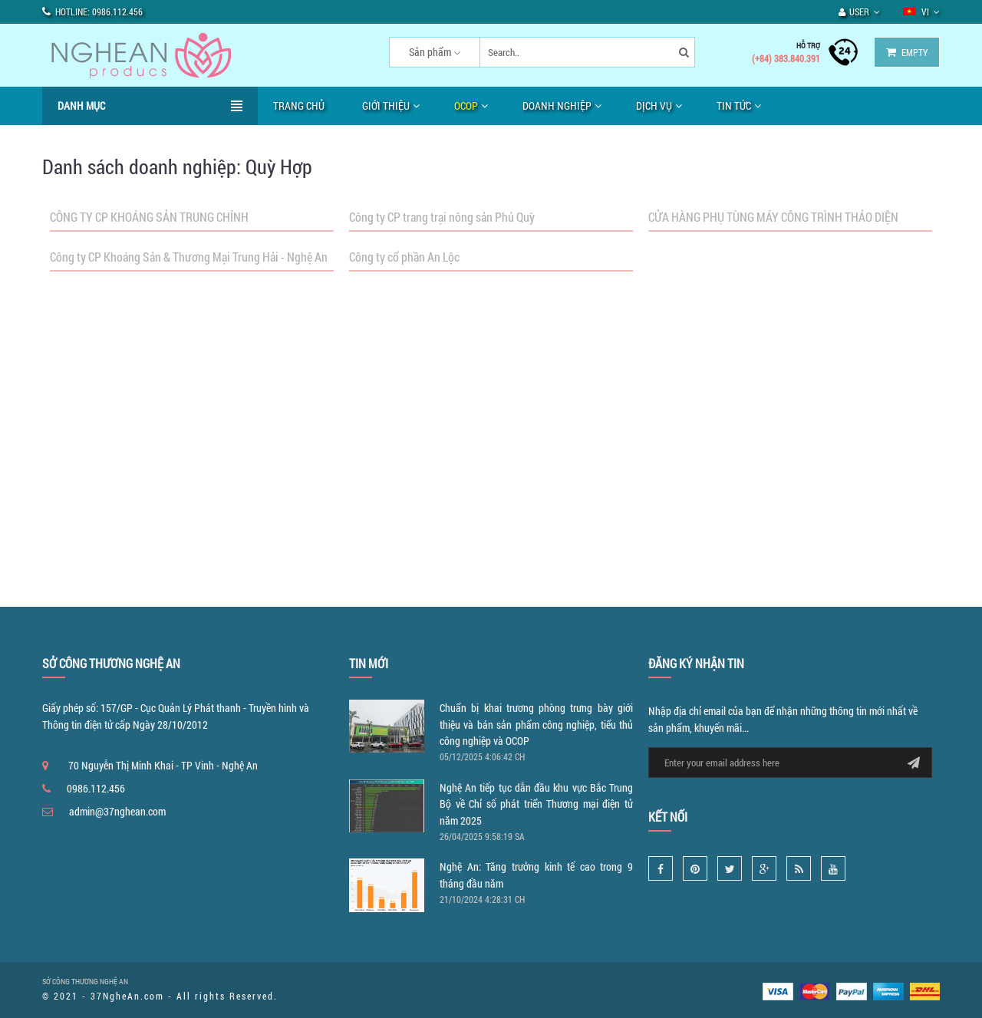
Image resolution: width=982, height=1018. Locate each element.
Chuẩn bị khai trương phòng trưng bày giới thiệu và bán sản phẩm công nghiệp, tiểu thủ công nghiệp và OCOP (536, 724)
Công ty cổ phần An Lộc (404, 257)
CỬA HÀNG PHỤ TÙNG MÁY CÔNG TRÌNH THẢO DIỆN (773, 217)
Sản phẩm (430, 51)
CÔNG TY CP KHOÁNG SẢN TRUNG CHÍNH (149, 217)
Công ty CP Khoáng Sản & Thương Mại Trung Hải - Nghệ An (189, 257)
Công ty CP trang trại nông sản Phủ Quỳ (442, 217)
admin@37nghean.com (117, 811)
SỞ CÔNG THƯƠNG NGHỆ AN (85, 982)
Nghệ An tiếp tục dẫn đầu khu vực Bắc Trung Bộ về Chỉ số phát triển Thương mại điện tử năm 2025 (536, 804)
